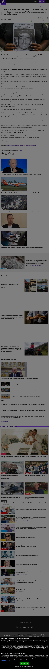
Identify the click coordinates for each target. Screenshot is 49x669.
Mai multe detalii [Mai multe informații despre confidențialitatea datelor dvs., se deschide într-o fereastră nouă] (30, 642)
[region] (24, 653)
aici (8, 648)
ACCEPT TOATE (24, 663)
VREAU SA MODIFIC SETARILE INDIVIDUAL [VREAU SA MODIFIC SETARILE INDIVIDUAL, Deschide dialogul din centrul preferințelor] (24, 666)
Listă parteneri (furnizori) (5, 660)
